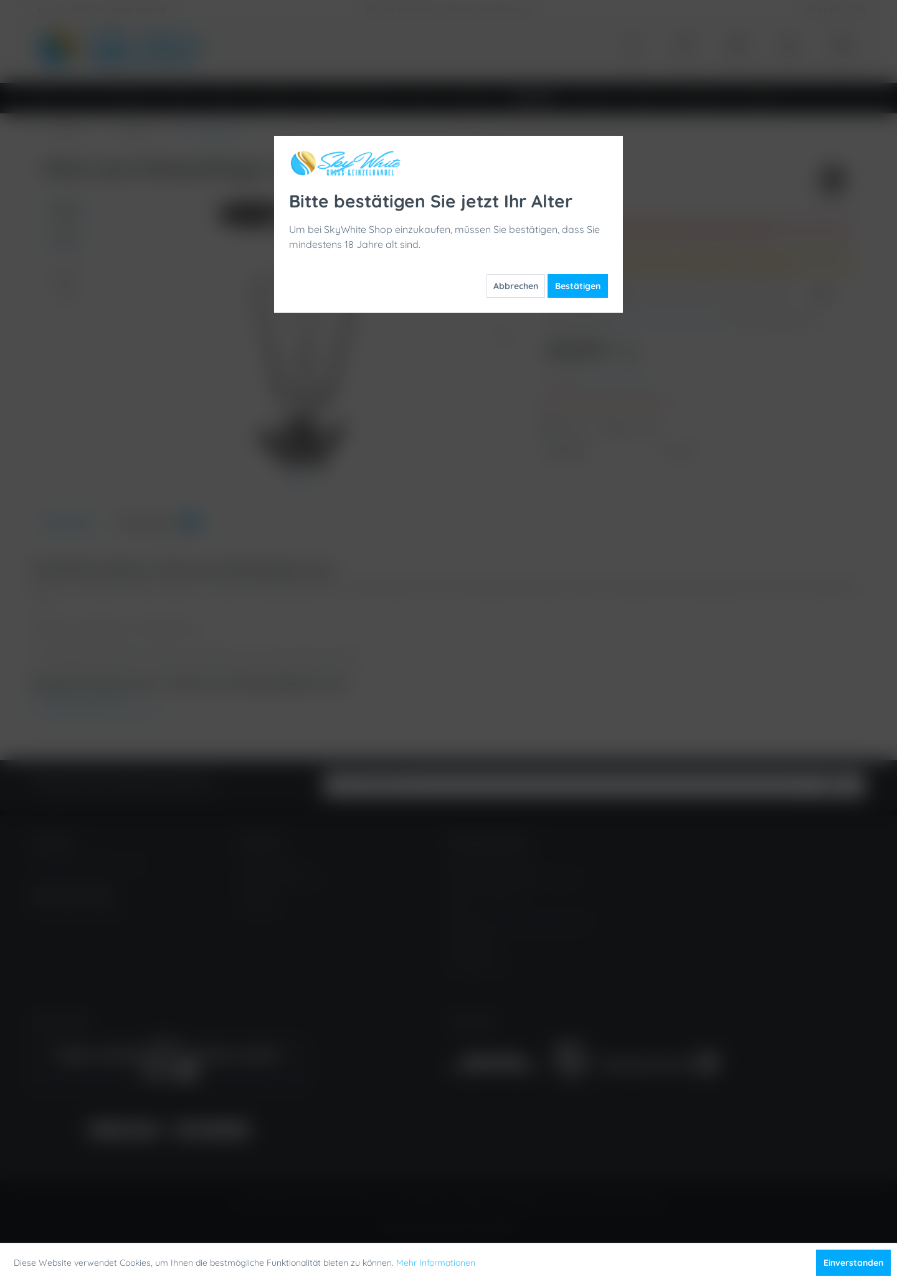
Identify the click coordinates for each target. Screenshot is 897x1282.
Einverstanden (853, 1262)
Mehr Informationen (435, 1262)
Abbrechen (515, 286)
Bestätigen (577, 286)
